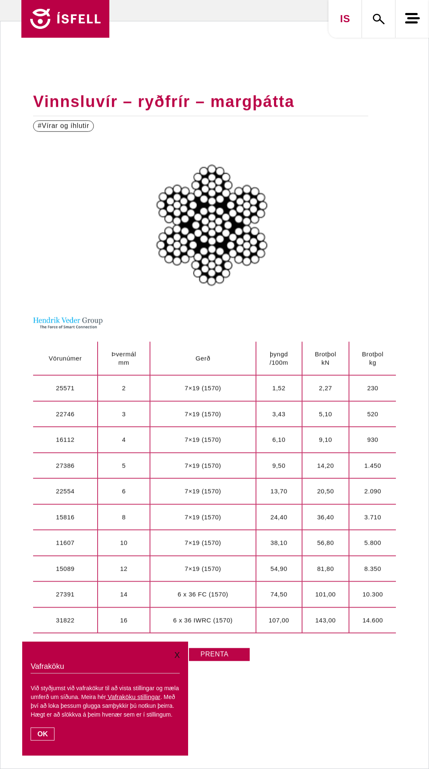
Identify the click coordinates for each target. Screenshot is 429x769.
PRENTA (214, 654)
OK (42, 734)
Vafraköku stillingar (133, 696)
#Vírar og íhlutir (63, 125)
